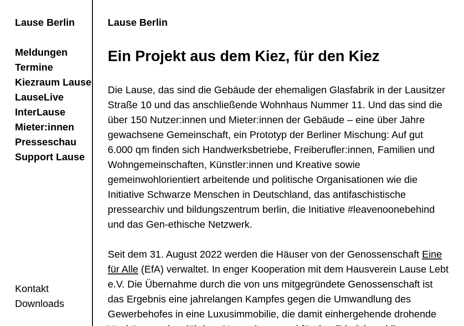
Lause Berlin (45, 22)
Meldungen (41, 52)
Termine (34, 67)
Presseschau (46, 142)
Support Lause (50, 157)
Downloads (39, 303)
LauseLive (39, 97)
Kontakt (32, 288)
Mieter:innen (44, 127)
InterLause (40, 112)
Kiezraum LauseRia (61, 82)
